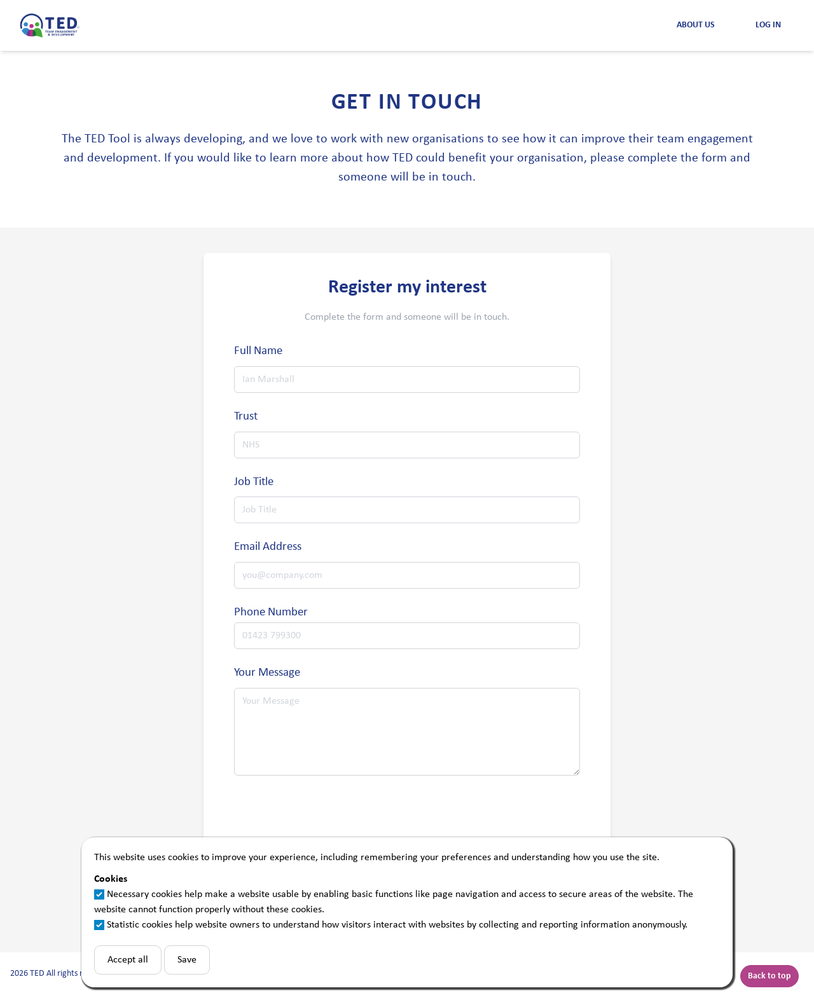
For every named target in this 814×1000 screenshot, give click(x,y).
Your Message (267, 673)
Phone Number (271, 612)
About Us (696, 25)
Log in (768, 25)
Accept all (127, 960)
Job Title (253, 482)
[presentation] (330, 821)
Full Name (258, 351)
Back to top (769, 976)
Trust (246, 417)
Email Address (267, 547)
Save (187, 960)
